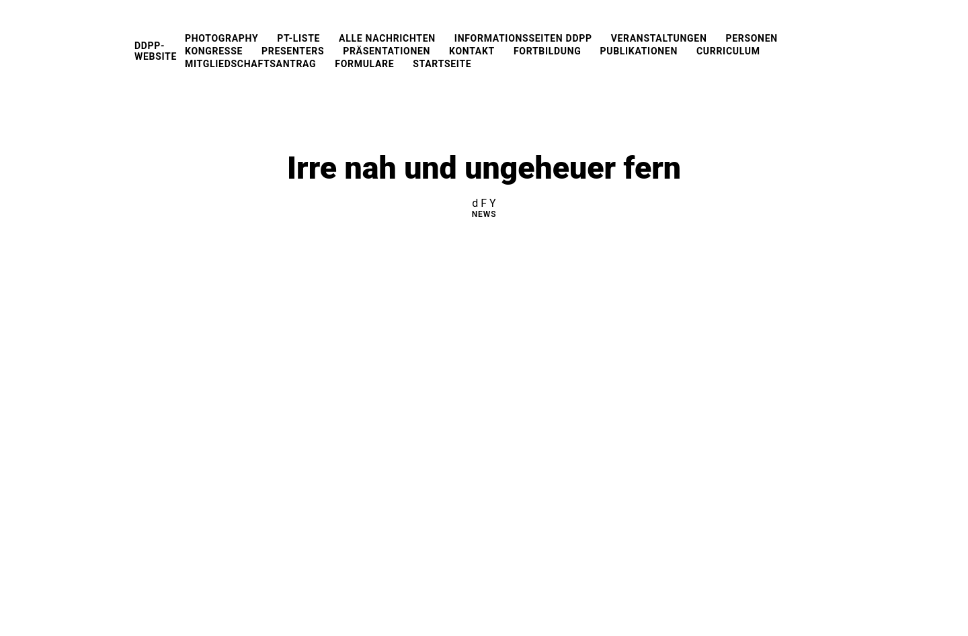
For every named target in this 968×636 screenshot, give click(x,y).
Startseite (442, 63)
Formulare (364, 63)
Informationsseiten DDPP (523, 38)
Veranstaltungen (659, 38)
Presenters (292, 51)
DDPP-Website (155, 51)
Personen (751, 38)
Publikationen (639, 51)
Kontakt (472, 51)
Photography (221, 38)
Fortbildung (547, 51)
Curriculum (728, 51)
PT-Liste (298, 38)
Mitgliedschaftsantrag (250, 63)
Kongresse (214, 51)
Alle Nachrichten (387, 38)
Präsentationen (386, 51)
